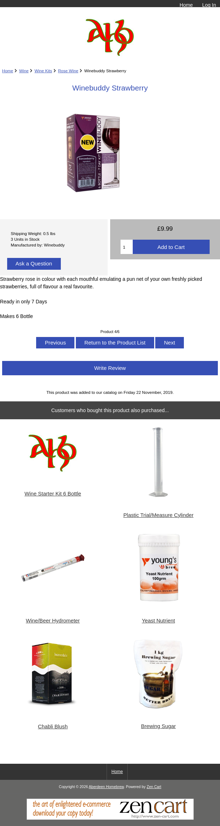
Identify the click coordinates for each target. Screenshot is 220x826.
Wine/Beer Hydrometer (53, 621)
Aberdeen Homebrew (106, 787)
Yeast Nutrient (158, 621)
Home (186, 5)
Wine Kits (43, 70)
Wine (23, 70)
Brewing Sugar (158, 726)
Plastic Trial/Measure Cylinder (158, 515)
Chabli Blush (53, 726)
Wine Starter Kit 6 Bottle (52, 494)
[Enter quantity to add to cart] (127, 247)
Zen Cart (154, 787)
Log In (209, 5)
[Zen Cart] (110, 818)
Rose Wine (68, 70)
